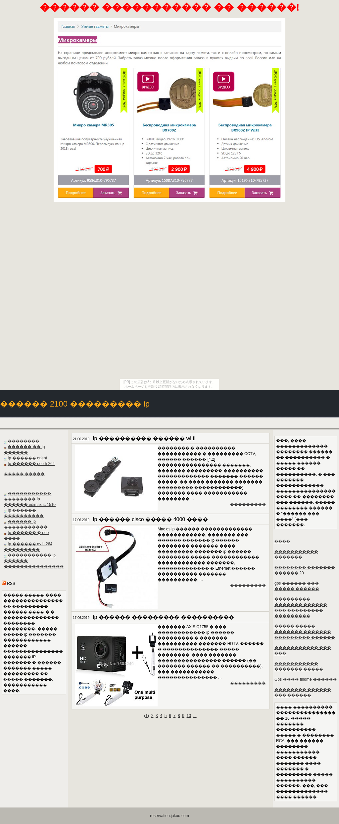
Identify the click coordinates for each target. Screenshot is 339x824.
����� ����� (24, 474)
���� (282, 541)
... (195, 715)
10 (189, 715)
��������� (248, 504)
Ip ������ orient (27, 458)
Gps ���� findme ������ (305, 679)
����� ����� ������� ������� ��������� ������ (304, 632)
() (146, 715)
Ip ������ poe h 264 (31, 463)
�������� (23, 441)
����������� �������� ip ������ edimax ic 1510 (30, 499)
